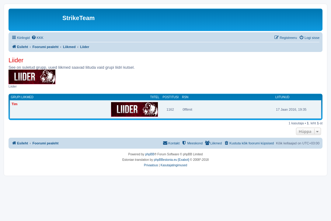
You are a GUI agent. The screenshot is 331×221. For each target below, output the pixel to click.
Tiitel (154, 97)
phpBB (149, 154)
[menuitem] (37, 37)
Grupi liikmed (22, 97)
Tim (14, 104)
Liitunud (282, 97)
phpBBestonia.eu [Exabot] (171, 159)
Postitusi (170, 97)
